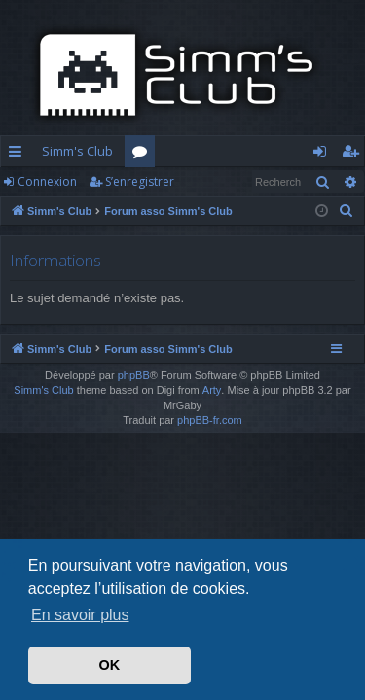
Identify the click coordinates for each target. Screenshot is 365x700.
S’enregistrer (139, 181)
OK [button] (110, 665)
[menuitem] (346, 211)
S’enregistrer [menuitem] (354, 154)
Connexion (47, 181)
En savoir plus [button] (80, 615)
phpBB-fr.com (209, 420)
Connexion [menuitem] (323, 154)
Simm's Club (77, 150)
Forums (143, 154)
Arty (212, 390)
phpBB (134, 375)
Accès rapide (19, 154)
